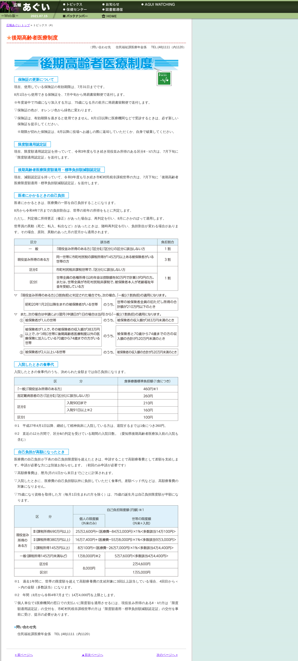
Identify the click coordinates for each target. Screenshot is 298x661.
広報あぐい (27, 7)
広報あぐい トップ (18, 25)
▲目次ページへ (92, 655)
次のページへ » (167, 655)
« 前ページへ (24, 655)
